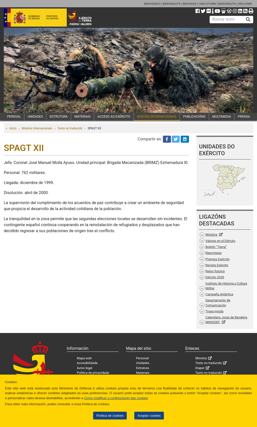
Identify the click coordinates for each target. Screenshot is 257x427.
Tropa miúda (215, 311)
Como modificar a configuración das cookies (116, 398)
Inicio (13, 128)
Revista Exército (217, 265)
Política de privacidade (93, 373)
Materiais (142, 373)
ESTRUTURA (59, 116)
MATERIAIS (82, 116)
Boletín (216, 247)
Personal (142, 358)
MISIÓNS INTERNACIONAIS (156, 116)
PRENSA (244, 116)
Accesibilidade (87, 363)
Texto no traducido (69, 128)
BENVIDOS (190, 4)
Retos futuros (215, 271)
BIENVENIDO (152, 4)
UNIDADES (35, 116)
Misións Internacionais (37, 128)
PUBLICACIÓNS (194, 116)
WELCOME (245, 4)
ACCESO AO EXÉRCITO (113, 116)
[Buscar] (248, 19)
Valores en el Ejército (220, 241)
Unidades (142, 363)
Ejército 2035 (215, 277)
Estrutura (142, 368)
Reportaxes (214, 253)
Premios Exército (218, 259)
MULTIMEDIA (221, 116)
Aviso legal (84, 368)
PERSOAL (14, 116)
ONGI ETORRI (207, 4)
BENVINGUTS (171, 4)
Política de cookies (109, 415)
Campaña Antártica (219, 294)
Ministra (212, 234)
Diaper (200, 368)
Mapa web (84, 358)
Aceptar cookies (149, 415)
